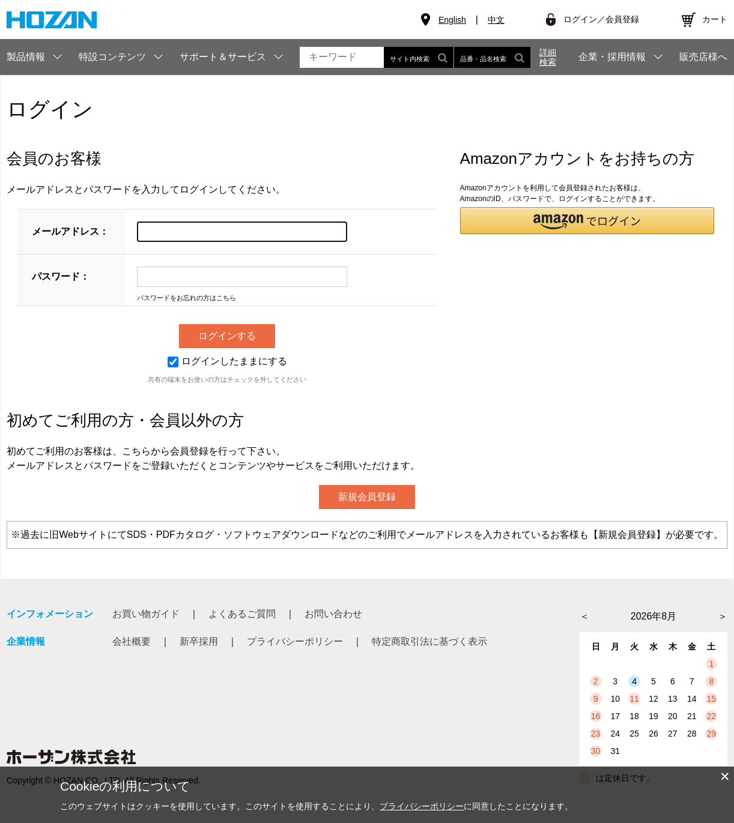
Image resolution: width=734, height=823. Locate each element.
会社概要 (131, 641)
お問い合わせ (333, 614)
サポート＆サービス (223, 57)
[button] (587, 220)
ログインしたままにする (227, 361)
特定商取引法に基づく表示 (429, 641)
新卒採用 (199, 641)
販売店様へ (703, 57)
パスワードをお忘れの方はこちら (186, 297)
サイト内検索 (418, 57)
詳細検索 (547, 57)
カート (714, 19)
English (452, 20)
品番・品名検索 (492, 57)
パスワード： (60, 276)
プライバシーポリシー (295, 641)
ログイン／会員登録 (601, 19)
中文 (496, 20)
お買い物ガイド (146, 614)
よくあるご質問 (242, 614)
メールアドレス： (70, 231)
